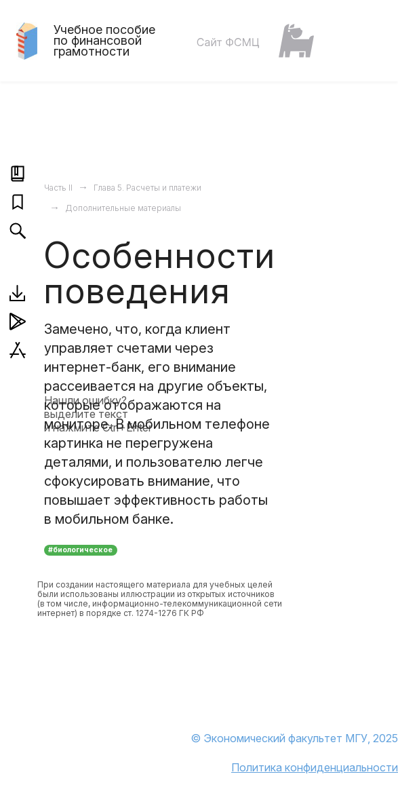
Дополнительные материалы (123, 208)
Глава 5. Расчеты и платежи (147, 188)
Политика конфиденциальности (314, 767)
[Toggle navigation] (363, 40)
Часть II (58, 188)
